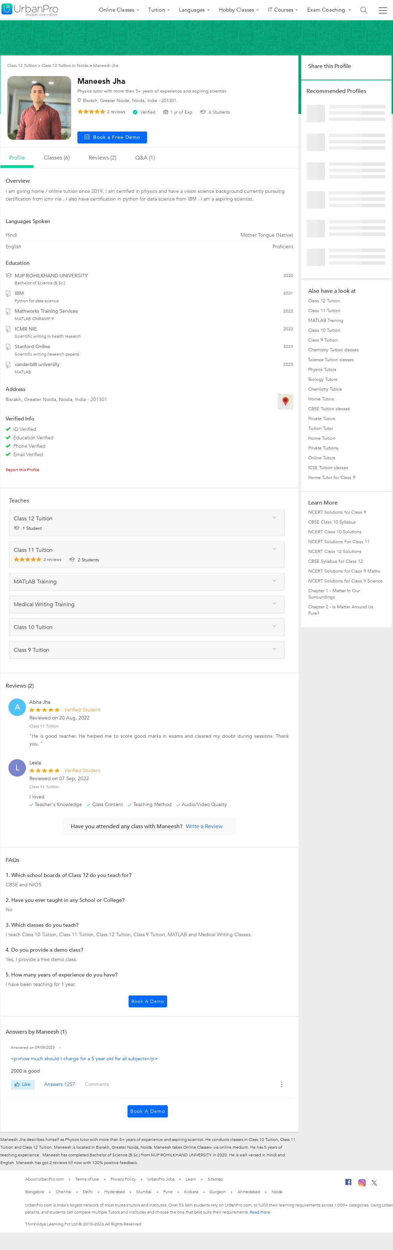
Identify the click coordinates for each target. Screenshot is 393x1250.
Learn (191, 1179)
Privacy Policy (123, 1179)
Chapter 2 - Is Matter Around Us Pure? (340, 610)
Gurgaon (217, 1192)
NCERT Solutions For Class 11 (339, 542)
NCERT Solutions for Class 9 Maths (344, 571)
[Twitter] (374, 1184)
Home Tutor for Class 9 (331, 477)
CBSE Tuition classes (329, 409)
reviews (116, 112)
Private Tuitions (323, 448)
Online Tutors (321, 458)
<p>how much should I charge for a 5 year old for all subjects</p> (84, 1058)
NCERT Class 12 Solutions (334, 551)
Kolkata (191, 1192)
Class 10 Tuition (324, 330)
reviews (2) (102, 158)
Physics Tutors (322, 369)
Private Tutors (321, 418)
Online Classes (117, 9)
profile (17, 158)
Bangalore (34, 1192)
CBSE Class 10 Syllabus (332, 522)
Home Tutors (321, 399)
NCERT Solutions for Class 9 (337, 512)
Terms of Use (87, 1179)
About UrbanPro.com (44, 1179)
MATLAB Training (325, 320)
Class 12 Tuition (324, 301)
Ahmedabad (248, 1192)
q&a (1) (145, 158)
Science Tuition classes (331, 360)
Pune (168, 1192)
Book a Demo (147, 1001)
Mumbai (143, 1192)
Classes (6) (57, 158)
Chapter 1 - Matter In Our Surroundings (334, 594)
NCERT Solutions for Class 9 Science (345, 581)
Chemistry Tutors (325, 389)
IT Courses (280, 9)
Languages (192, 9)
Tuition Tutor (320, 428)
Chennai (63, 1192)
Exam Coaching (326, 9)
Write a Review (204, 826)
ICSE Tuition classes (328, 468)
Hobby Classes (236, 9)
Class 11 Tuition (44, 726)
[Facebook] (348, 1185)
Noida (277, 1192)
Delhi (88, 1192)
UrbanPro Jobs (160, 1179)
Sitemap (215, 1179)
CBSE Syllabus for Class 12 (335, 561)
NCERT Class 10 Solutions (334, 532)
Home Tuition (321, 438)
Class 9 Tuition (323, 340)
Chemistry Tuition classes (333, 350)
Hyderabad (114, 1192)
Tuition (156, 9)
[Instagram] (362, 1185)
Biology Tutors (322, 379)
